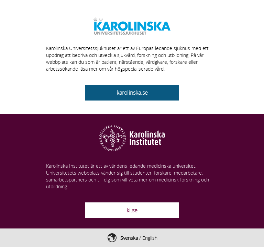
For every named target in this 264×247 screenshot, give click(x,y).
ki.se (132, 210)
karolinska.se (132, 92)
